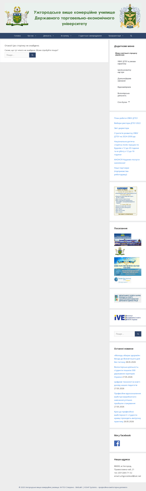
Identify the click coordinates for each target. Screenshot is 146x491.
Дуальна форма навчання (124, 79)
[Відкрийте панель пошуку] (131, 36)
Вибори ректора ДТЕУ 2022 (127, 123)
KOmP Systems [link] (90, 487)
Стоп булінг (124, 102)
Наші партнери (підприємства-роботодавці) (121, 171)
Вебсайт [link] (79, 487)
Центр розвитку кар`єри (124, 71)
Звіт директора (121, 128)
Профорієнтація (117, 36)
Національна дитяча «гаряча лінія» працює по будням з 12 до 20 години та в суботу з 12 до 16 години (126, 148)
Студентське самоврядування (90, 36)
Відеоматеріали (124, 87)
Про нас (33, 36)
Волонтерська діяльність (123, 94)
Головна (17, 36)
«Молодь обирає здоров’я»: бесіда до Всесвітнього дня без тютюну (127, 358)
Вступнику (68, 36)
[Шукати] (32, 55)
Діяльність (50, 36)
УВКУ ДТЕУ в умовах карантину (127, 62)
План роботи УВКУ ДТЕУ (126, 118)
